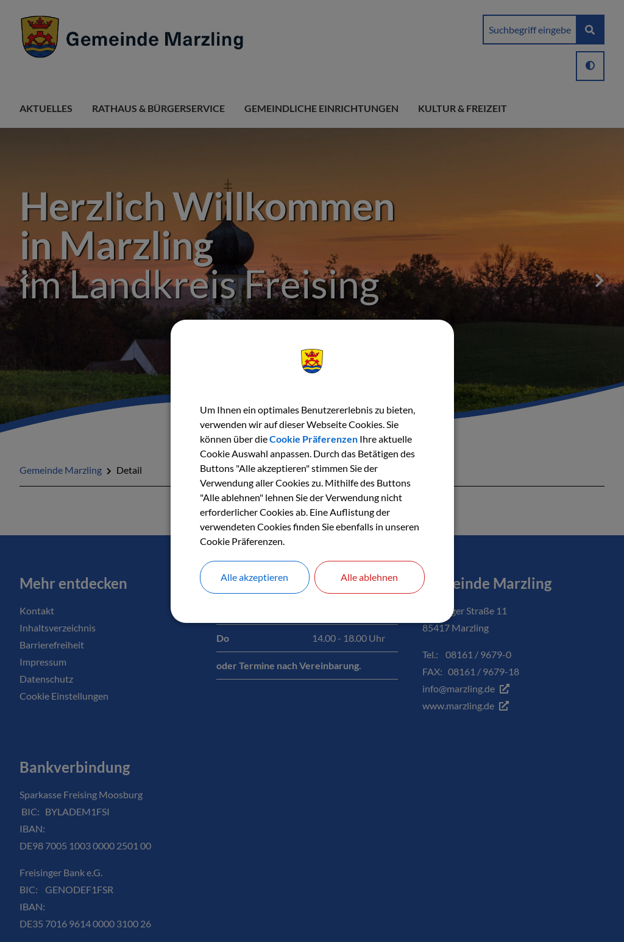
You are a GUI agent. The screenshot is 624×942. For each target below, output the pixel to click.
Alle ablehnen (369, 577)
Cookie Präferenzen (313, 439)
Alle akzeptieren (254, 577)
